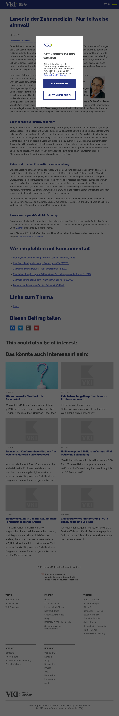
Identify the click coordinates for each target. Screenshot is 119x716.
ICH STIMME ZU (59, 83)
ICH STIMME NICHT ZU (59, 95)
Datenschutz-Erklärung (54, 75)
